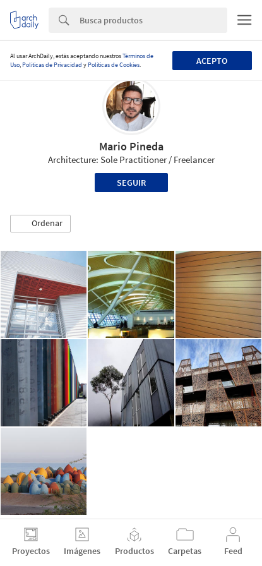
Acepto (211, 60)
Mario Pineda (131, 146)
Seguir (131, 182)
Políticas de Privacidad (52, 65)
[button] (40, 223)
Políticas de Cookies (114, 65)
